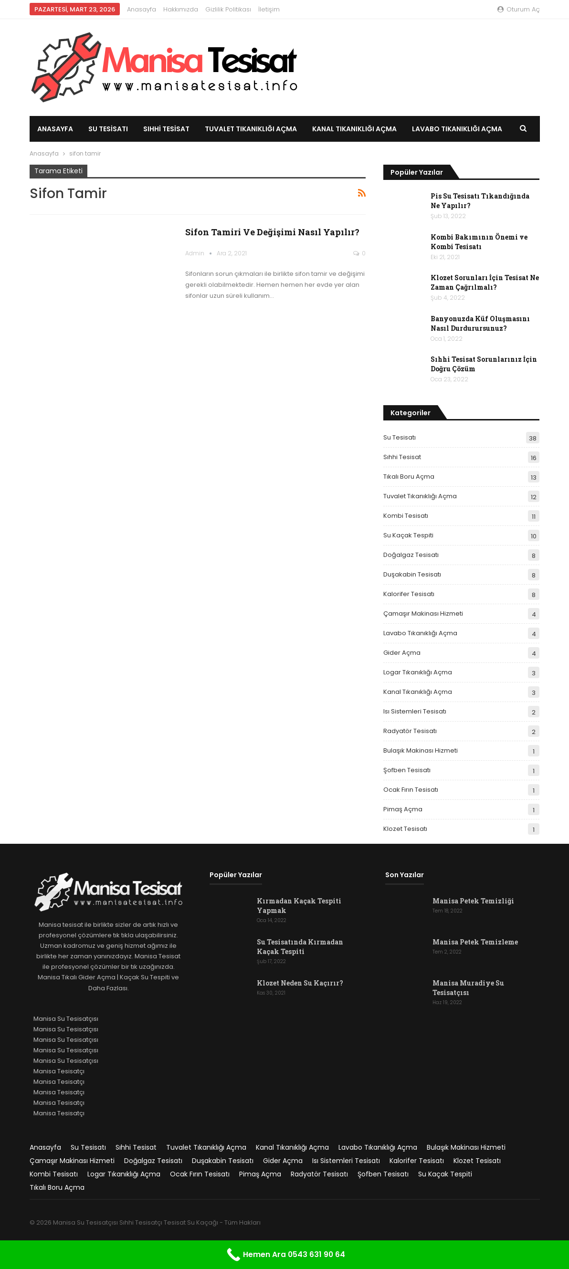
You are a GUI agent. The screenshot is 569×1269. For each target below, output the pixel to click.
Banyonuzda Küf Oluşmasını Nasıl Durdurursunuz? (480, 323)
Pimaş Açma (402, 809)
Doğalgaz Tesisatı (411, 554)
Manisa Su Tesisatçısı (65, 1018)
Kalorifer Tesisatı (408, 593)
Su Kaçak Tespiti (408, 535)
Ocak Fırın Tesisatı (410, 789)
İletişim (269, 9)
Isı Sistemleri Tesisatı (414, 711)
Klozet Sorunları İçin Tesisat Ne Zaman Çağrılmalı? (485, 282)
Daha (422, 129)
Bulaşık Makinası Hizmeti (420, 750)
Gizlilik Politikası (228, 9)
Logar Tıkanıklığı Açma (417, 672)
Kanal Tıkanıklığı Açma (354, 129)
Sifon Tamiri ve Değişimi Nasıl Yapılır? (272, 232)
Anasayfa (141, 9)
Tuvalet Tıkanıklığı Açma (251, 129)
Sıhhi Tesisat (166, 129)
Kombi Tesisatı (405, 515)
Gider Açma (402, 652)
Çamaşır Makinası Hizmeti (423, 613)
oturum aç (518, 9)
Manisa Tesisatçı (58, 1071)
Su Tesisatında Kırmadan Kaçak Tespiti (300, 946)
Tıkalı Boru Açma (408, 476)
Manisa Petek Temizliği (473, 900)
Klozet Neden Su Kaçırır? (300, 982)
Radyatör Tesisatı (410, 730)
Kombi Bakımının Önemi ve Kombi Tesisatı (479, 241)
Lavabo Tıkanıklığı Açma (420, 633)
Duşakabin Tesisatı (412, 574)
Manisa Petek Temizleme (475, 941)
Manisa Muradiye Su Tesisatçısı (468, 987)
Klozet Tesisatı (405, 828)
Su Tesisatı (108, 129)
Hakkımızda (180, 9)
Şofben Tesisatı (407, 770)
